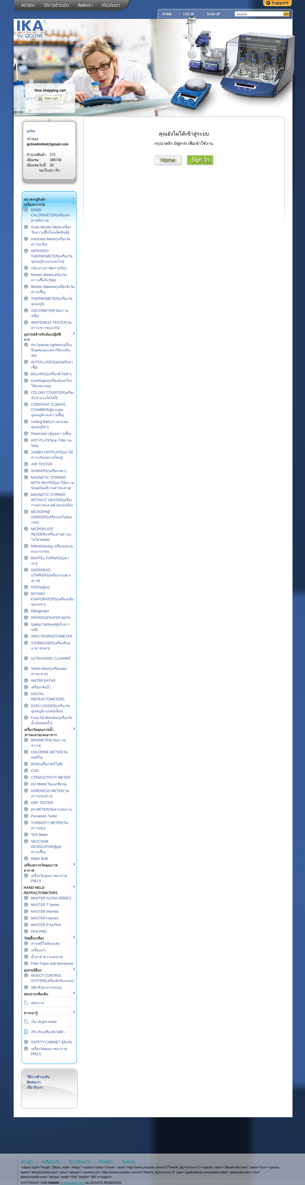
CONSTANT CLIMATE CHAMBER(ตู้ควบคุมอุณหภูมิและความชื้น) (48, 410)
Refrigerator (40, 611)
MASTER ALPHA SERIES (51, 898)
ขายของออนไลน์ (72, 1182)
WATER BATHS (43, 681)
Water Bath (40, 859)
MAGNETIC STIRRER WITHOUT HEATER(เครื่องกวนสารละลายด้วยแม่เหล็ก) (52, 500)
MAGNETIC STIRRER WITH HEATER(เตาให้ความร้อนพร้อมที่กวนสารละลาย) (52, 483)
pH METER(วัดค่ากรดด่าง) (51, 809)
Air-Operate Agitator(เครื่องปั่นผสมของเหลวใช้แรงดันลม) (51, 350)
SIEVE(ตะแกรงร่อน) (46, 987)
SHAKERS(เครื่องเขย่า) (49, 471)
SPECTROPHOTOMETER (51, 636)
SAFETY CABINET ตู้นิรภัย (51, 1042)
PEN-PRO (39, 932)
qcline (31, 131)
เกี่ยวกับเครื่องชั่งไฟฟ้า (48, 1032)
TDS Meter (39, 835)
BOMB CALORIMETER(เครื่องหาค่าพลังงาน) (51, 215)
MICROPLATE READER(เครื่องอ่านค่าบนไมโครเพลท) (51, 534)
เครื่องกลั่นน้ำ (41, 687)
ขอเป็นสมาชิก (49, 170)
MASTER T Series (45, 905)
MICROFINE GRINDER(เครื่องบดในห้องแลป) (51, 517)
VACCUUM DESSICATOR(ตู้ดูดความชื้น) (46, 846)
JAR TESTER (41, 464)
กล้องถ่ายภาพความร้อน (49, 268)
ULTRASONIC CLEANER (51, 658)
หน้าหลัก (27, 1161)
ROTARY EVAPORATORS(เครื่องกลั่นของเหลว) (52, 599)
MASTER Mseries (45, 912)
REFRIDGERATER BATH (51, 618)
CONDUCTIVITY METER (50, 777)
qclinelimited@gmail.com (48, 144)
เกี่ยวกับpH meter (44, 1022)
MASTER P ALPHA (46, 925)
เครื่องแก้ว (38, 950)
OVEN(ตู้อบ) (40, 587)
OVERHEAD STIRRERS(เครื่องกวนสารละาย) (51, 575)
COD (35, 771)
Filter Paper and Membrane (52, 964)
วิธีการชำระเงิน (38, 1077)
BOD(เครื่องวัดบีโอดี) (47, 764)
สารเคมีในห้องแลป (45, 944)
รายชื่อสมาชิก (50, 1161)
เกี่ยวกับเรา (35, 1088)
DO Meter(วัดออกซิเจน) (49, 784)
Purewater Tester (44, 816)
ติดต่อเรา (34, 1082)
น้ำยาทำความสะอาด (47, 957)
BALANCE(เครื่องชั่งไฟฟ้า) (51, 374)
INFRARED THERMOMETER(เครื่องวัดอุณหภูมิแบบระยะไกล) (52, 256)
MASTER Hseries (44, 918)
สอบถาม (37, 1003)
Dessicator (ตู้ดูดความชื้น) (51, 434)
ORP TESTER (42, 803)
